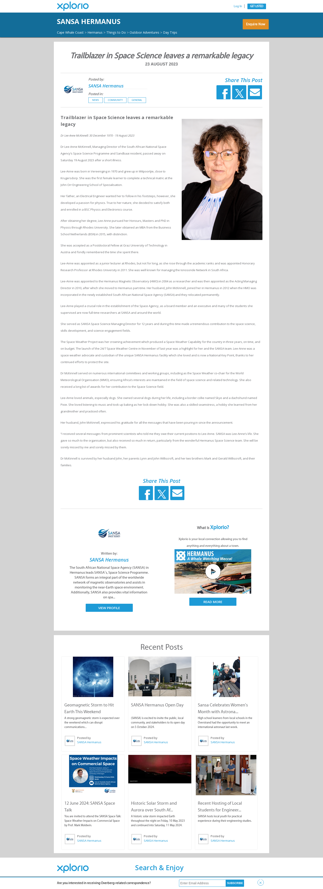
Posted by (84, 742)
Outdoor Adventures (156, 32)
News (95, 104)
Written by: (109, 557)
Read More (212, 606)
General (137, 104)
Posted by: (96, 83)
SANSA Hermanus (99, 21)
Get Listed (256, 6)
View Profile (109, 612)
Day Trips (65, 37)
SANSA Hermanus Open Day (157, 708)
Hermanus (100, 32)
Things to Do (124, 32)
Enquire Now (254, 27)
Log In (238, 6)
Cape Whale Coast (72, 32)
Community (115, 104)
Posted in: (95, 98)
